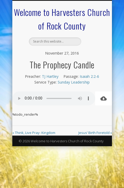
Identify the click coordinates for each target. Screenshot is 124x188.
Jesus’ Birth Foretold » (95, 132)
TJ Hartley (50, 76)
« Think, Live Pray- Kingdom (33, 132)
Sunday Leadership (74, 82)
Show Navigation (92, 47)
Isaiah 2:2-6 (89, 76)
